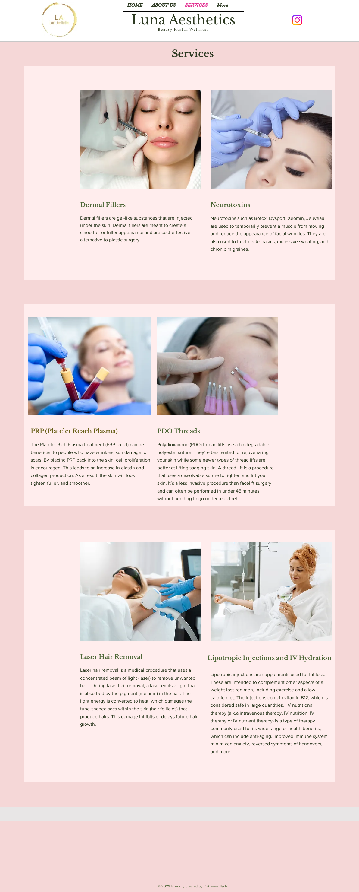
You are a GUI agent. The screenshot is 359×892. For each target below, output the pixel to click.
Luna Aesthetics (183, 20)
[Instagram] (297, 20)
